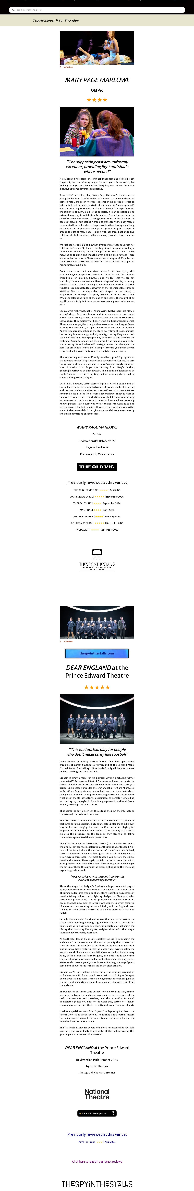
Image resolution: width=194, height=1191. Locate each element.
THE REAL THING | (97, 503)
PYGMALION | (97, 529)
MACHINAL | (97, 510)
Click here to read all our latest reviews (97, 1161)
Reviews (69, 67)
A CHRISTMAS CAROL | (97, 496)
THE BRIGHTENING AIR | (97, 490)
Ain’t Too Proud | (97, 1142)
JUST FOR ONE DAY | (97, 516)
